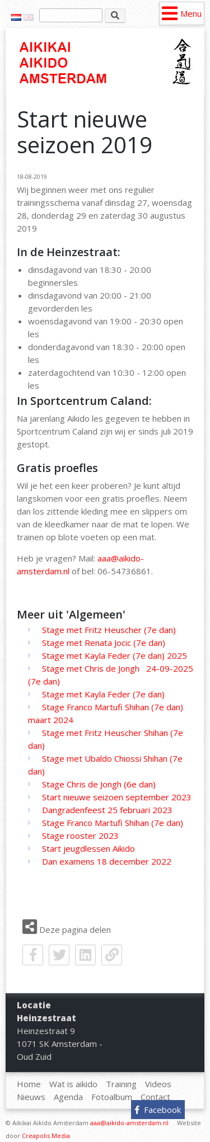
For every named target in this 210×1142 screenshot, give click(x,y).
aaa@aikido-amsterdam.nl (129, 1123)
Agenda (68, 1096)
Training (121, 1083)
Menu (191, 13)
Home (81, 62)
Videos (158, 1083)
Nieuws (31, 1096)
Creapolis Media (46, 1135)
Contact (155, 1096)
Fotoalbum (111, 1096)
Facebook (158, 1109)
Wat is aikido (73, 1083)
